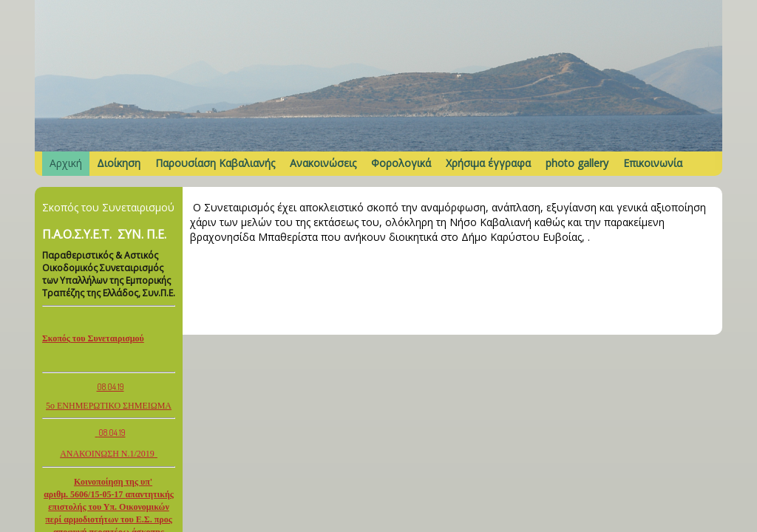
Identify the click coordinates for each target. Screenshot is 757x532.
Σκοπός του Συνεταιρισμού (93, 338)
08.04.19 (110, 386)
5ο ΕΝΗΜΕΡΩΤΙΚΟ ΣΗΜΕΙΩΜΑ (109, 405)
